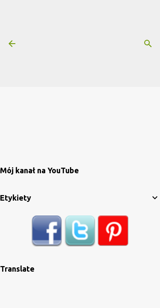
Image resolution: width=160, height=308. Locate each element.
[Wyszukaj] (148, 43)
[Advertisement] (92, 43)
